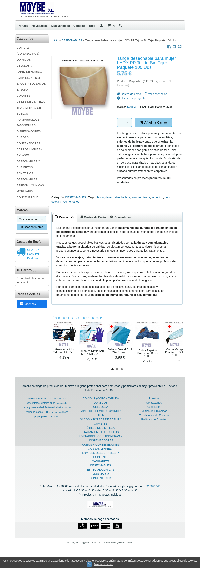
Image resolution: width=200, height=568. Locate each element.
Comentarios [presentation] (120, 217)
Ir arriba (154, 404)
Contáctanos (154, 408)
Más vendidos (60, 25)
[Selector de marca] (31, 219)
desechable (112, 197)
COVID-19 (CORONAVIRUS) (28, 50)
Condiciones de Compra (154, 421)
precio (45, 422)
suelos (55, 422)
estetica (56, 201)
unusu (168, 197)
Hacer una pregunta (130, 98)
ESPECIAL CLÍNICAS (30, 185)
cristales (44, 409)
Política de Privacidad (153, 417)
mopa (65, 418)
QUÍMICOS (24, 59)
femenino (157, 197)
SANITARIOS (25, 173)
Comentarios (71, 201)
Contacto (79, 25)
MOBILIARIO (25, 191)
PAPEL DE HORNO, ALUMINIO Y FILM (29, 74)
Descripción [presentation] (64, 217)
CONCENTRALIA (28, 197)
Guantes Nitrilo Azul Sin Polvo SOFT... (101, 358)
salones (136, 197)
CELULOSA (24, 65)
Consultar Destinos (33, 256)
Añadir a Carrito (153, 122)
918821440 (153, 492)
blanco (100, 197)
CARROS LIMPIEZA (29, 149)
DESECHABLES (27, 179)
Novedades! (40, 25)
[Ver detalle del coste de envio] (22, 252)
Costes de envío (128, 94)
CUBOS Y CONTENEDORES (28, 140)
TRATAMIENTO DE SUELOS (29, 110)
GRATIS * (33, 249)
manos (39, 418)
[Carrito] (111, 25)
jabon (68, 413)
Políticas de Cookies (154, 425)
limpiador (30, 418)
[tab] (64, 217)
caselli (52, 404)
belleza (125, 197)
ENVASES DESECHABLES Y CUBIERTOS (28, 161)
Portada (23, 25)
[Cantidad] (124, 122)
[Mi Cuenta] (101, 25)
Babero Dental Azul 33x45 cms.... (135, 356)
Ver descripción (155, 94)
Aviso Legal (154, 412)
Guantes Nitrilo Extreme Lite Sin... (67, 356)
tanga (146, 197)
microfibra (57, 418)
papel (37, 422)
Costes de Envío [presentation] (92, 217)
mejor (47, 417)
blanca (44, 404)
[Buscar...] (121, 25)
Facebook (27, 304)
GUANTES (23, 95)
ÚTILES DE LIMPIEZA (31, 101)
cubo (52, 409)
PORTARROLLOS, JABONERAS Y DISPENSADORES (29, 125)
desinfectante (46, 413)
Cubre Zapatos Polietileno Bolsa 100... (168, 358)
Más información (103, 564)
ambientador (33, 404)
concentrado (33, 409)
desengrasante (30, 413)
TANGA (131, 107)
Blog (92, 25)
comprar (61, 404)
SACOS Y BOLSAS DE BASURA (31, 86)
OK (89, 564)
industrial (59, 413)
